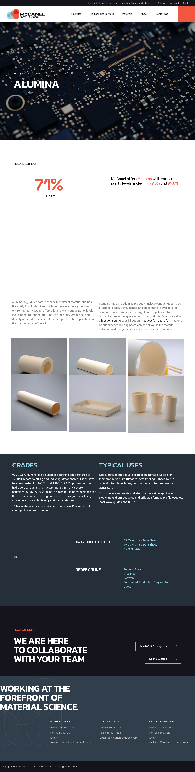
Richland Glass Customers (102, 3)
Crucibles (129, 573)
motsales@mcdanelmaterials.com (169, 742)
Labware (129, 578)
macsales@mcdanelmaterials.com (70, 742)
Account (174, 3)
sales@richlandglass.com (123, 737)
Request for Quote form (157, 320)
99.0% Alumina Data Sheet (140, 544)
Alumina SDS (132, 549)
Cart (185, 3)
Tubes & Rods (133, 569)
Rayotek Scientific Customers (137, 3)
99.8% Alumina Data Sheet (140, 540)
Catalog (161, 3)
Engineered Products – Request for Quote (146, 584)
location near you (112, 320)
